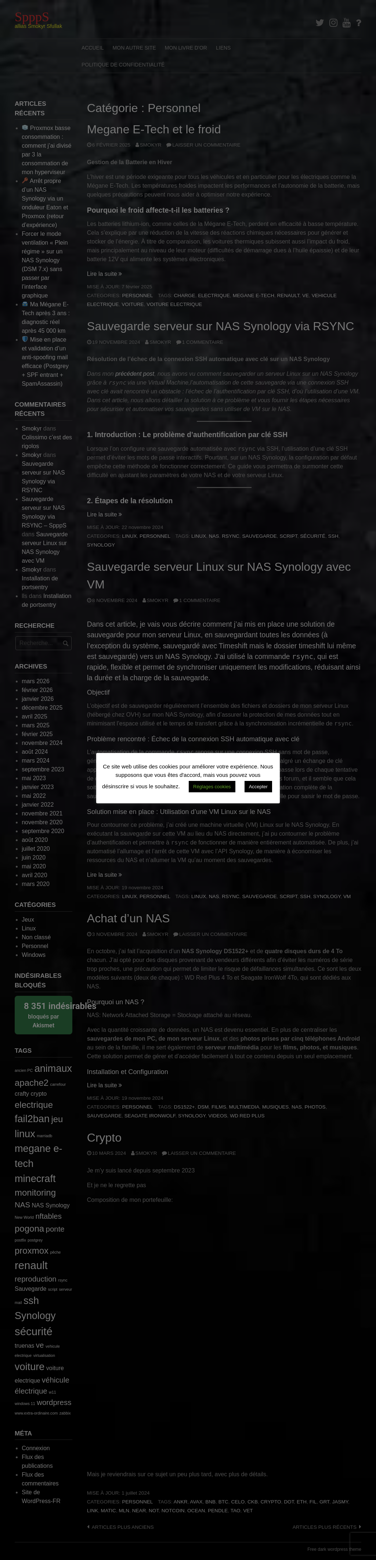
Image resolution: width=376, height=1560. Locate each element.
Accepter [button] (258, 786)
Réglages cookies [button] (212, 786)
